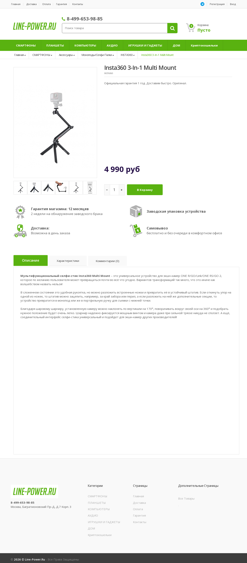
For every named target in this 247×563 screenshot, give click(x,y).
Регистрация (217, 4)
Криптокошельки (204, 45)
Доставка (33, 4)
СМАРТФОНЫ (26, 45)
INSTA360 (127, 55)
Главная (16, 4)
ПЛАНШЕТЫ (55, 45)
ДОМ (176, 45)
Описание (31, 258)
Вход (233, 4)
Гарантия (66, 4)
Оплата (49, 4)
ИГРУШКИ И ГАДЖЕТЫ (145, 45)
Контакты (84, 4)
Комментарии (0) (110, 259)
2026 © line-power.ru (30, 557)
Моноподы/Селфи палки (96, 55)
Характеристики (70, 259)
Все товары (186, 496)
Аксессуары (66, 55)
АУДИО (112, 45)
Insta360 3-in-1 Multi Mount (157, 55)
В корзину (146, 189)
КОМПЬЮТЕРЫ (85, 45)
